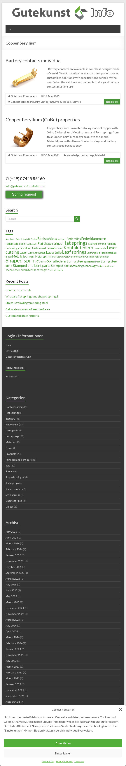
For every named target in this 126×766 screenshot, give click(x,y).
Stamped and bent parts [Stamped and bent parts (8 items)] (31, 265)
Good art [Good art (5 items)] (26, 248)
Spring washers (14, 489)
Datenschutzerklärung (18, 356)
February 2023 (14, 672)
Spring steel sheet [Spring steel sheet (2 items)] (92, 261)
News (9, 447)
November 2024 (15, 613)
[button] (120, 709)
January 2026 (13, 555)
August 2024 (13, 619)
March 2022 (13, 678)
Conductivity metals (18, 290)
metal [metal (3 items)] (9, 256)
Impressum (79, 761)
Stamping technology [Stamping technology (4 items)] (84, 265)
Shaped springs (14, 477)
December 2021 (15, 690)
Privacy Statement (64, 761)
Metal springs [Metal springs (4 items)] (43, 256)
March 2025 (13, 602)
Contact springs (20, 101)
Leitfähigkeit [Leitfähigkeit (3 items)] (93, 252)
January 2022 (13, 684)
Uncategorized (14, 500)
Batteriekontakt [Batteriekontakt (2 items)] (23, 239)
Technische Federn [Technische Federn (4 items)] (17, 269)
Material (100, 155)
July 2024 (11, 625)
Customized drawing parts (22, 315)
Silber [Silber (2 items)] (43, 261)
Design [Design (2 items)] (34, 239)
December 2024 (15, 607)
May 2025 (11, 596)
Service (77, 101)
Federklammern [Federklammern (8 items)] (93, 238)
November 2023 (15, 654)
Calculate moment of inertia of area (28, 309)
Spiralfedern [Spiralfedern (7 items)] (56, 261)
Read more (112, 101)
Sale (69, 101)
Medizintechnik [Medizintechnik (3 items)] (109, 252)
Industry (34, 101)
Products (60, 101)
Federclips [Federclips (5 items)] (74, 239)
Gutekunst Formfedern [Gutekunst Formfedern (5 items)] (47, 248)
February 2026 (14, 549)
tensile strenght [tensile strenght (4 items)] (38, 269)
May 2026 (11, 531)
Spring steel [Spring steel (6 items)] (75, 261)
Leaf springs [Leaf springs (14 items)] (74, 252)
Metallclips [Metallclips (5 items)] (19, 256)
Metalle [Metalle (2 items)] (30, 257)
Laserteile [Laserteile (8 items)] (54, 252)
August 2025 (13, 578)
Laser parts (12, 430)
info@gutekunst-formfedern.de (25, 186)
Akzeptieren (63, 743)
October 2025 (14, 566)
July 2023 (11, 660)
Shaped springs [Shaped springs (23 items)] (23, 260)
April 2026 (12, 537)
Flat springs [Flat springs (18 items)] (75, 243)
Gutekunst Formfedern (24, 96)
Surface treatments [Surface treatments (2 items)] (105, 266)
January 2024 (13, 649)
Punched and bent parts (19, 459)
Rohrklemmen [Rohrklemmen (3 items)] (101, 256)
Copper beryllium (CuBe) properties (43, 119)
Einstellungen (63, 753)
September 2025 (15, 572)
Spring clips (12, 483)
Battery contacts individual (34, 60)
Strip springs (13, 494)
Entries (12, 350)
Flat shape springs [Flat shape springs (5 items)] (50, 243)
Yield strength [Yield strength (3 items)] (55, 270)
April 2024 (12, 631)
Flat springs (12, 412)
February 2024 (14, 643)
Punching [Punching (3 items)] (89, 256)
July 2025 (11, 584)
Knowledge (72, 155)
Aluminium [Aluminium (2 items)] (10, 239)
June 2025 (11, 590)
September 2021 (15, 695)
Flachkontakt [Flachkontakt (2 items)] (31, 244)
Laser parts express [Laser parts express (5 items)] (33, 252)
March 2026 (13, 543)
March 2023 (13, 666)
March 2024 (13, 637)
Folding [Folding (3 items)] (92, 243)
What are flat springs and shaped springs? (32, 296)
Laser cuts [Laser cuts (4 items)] (100, 248)
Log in (9, 344)
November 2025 (15, 561)
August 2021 (13, 701)
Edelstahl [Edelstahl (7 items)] (44, 238)
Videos (9, 506)
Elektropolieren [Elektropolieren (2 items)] (59, 239)
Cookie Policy (48, 761)
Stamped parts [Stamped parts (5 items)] (61, 266)
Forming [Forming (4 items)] (101, 243)
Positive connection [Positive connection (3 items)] (73, 256)
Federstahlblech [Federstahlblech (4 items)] (15, 243)
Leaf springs (47, 101)
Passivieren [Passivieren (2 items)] (57, 257)
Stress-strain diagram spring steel (27, 302)
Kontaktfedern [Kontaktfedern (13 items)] (78, 247)
